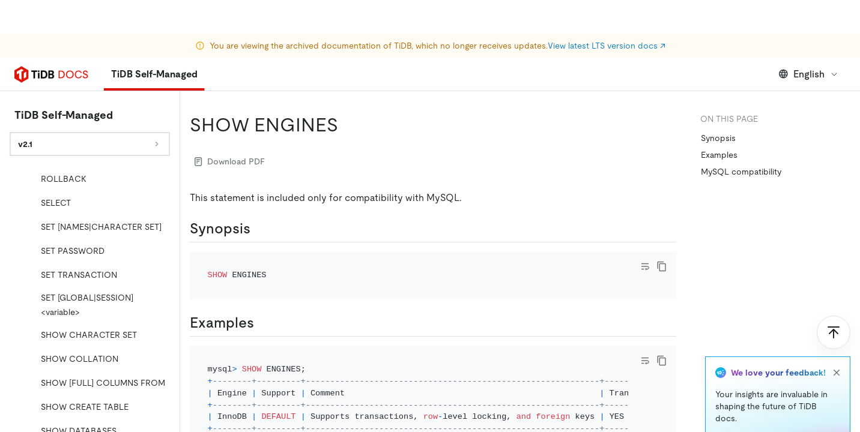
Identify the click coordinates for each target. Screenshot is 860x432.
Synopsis (718, 138)
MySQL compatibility (741, 171)
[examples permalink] (263, 323)
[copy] (661, 266)
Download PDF (230, 161)
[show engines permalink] (348, 124)
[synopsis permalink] (260, 228)
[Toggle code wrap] (645, 266)
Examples (719, 155)
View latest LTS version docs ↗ (606, 12)
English (808, 74)
